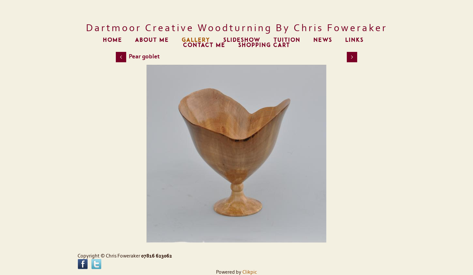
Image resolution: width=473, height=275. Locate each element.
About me (152, 40)
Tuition (286, 40)
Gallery (196, 40)
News (322, 40)
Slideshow (242, 40)
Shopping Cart (264, 45)
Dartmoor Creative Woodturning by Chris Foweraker (236, 28)
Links (354, 40)
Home (112, 40)
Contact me (204, 45)
